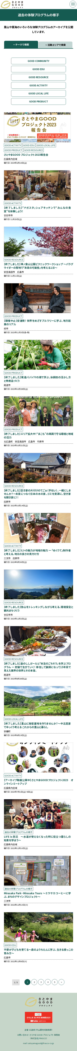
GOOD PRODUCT (38, 101)
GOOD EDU (38, 69)
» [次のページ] (61, 982)
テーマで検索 (22, 44)
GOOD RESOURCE (39, 77)
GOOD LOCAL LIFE (38, 93)
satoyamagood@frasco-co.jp (41, 1043)
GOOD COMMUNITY (38, 61)
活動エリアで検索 (57, 45)
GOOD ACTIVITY (38, 85)
